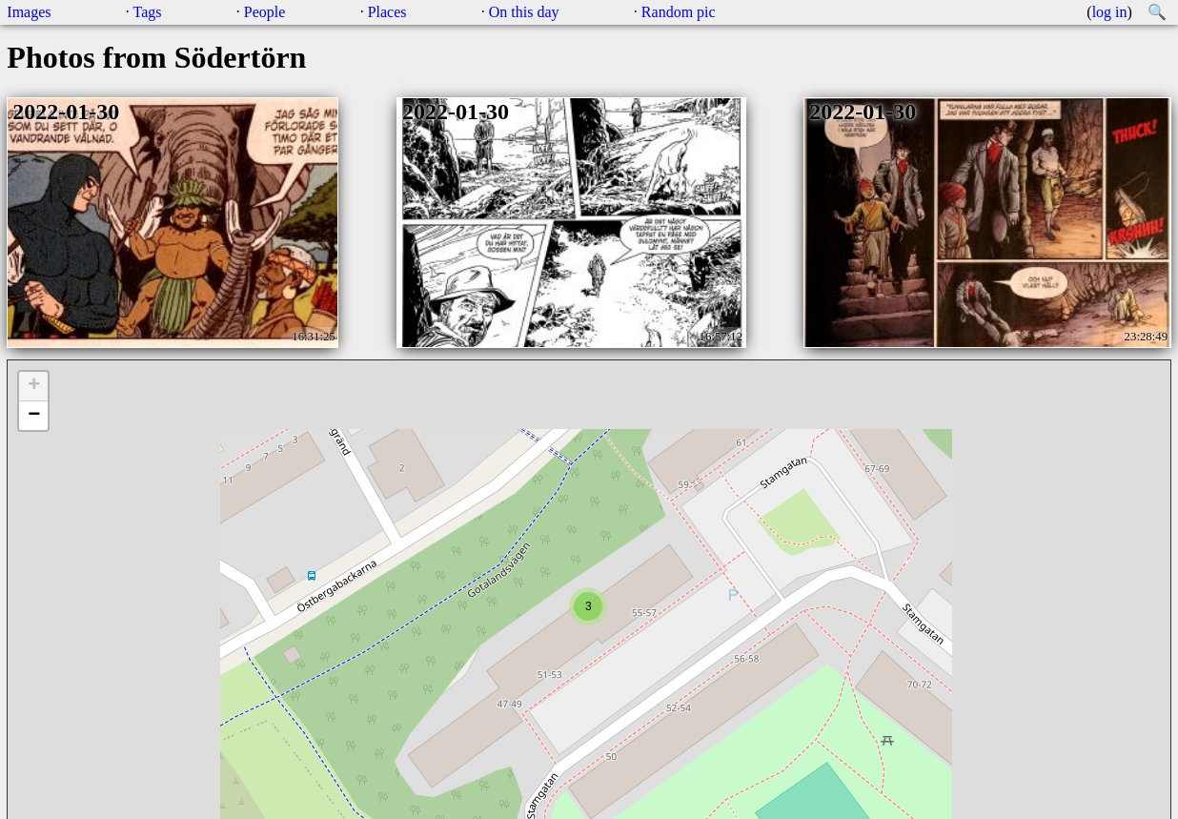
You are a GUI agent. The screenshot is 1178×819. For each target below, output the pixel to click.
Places (387, 12)
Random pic (678, 12)
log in (1109, 12)
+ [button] (34, 386)
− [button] (34, 415)
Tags (147, 12)
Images (29, 12)
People (265, 12)
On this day (524, 12)
